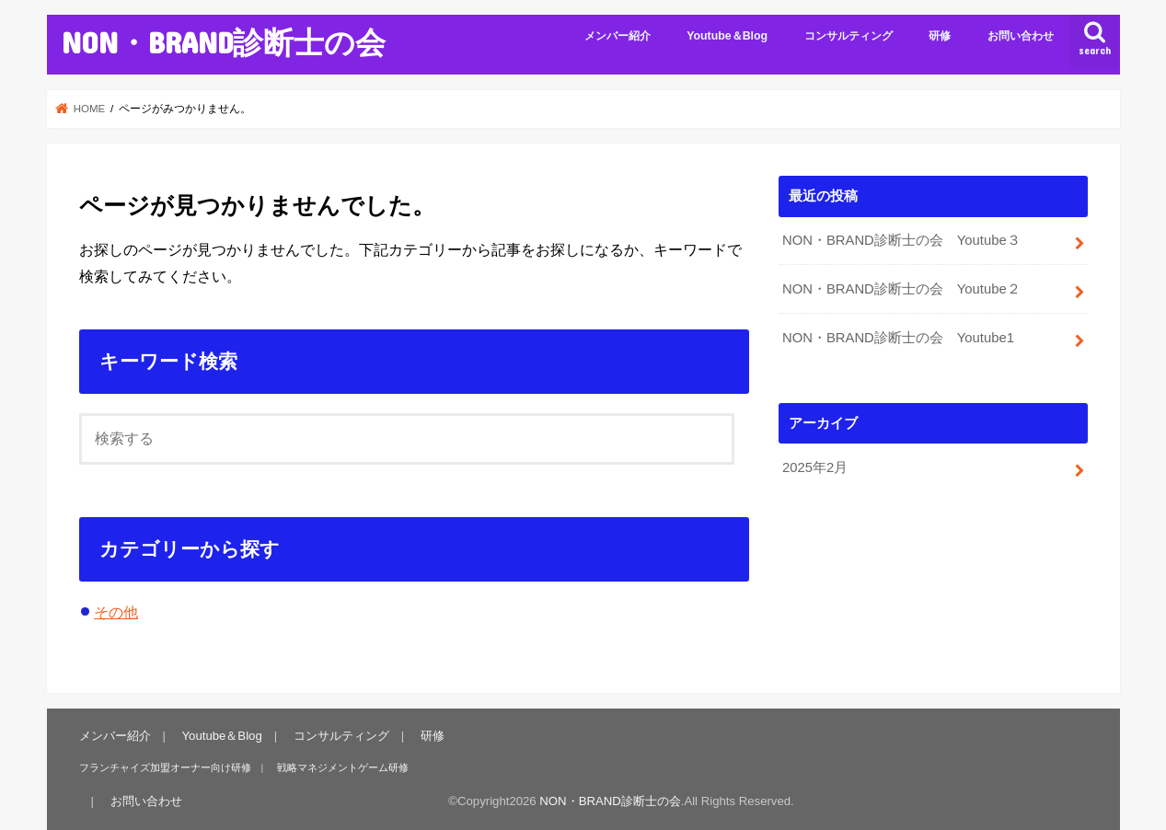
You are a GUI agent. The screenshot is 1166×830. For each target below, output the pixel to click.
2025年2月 (815, 467)
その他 (116, 612)
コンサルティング (848, 35)
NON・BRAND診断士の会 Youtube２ (901, 289)
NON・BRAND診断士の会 (224, 42)
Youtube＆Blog (727, 35)
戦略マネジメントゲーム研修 (343, 767)
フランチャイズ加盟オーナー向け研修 (165, 767)
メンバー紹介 (617, 35)
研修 (940, 35)
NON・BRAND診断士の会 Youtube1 (898, 337)
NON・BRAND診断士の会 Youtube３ (901, 240)
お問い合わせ (1020, 35)
